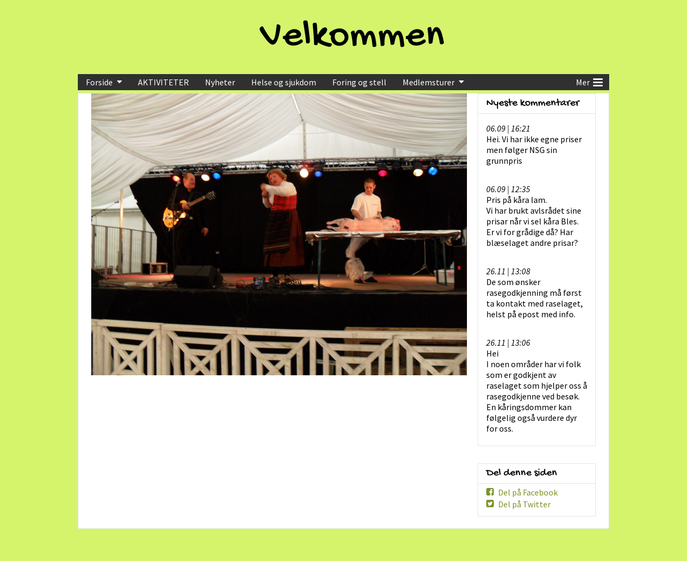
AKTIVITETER (163, 82)
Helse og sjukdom (283, 82)
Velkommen (352, 37)
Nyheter (220, 82)
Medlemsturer (429, 82)
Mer (589, 81)
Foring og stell (359, 82)
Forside (99, 82)
